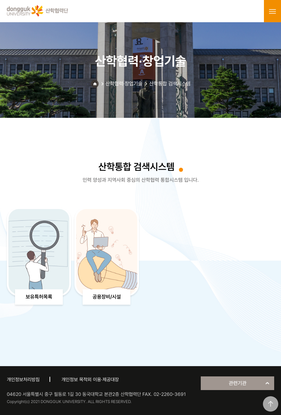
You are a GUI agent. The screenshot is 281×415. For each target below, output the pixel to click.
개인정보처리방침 (23, 379)
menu (272, 11)
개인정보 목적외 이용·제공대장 (90, 379)
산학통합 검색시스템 (170, 84)
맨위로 (270, 404)
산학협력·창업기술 (124, 84)
